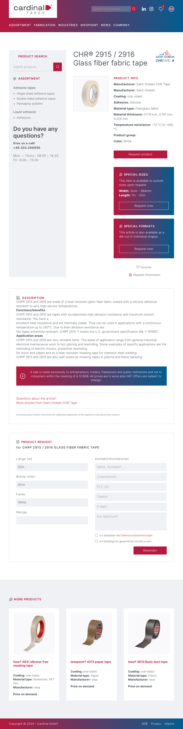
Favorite (145, 267)
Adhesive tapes (24, 88)
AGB (144, 723)
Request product (140, 154)
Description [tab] (32, 298)
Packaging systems (30, 103)
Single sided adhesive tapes (36, 93)
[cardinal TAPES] (33, 9)
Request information (146, 275)
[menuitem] (21, 25)
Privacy (156, 723)
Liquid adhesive (24, 112)
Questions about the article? (36, 398)
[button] (171, 9)
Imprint (169, 723)
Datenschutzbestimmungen (136, 535)
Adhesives (24, 117)
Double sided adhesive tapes (36, 98)
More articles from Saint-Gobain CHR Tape (46, 403)
